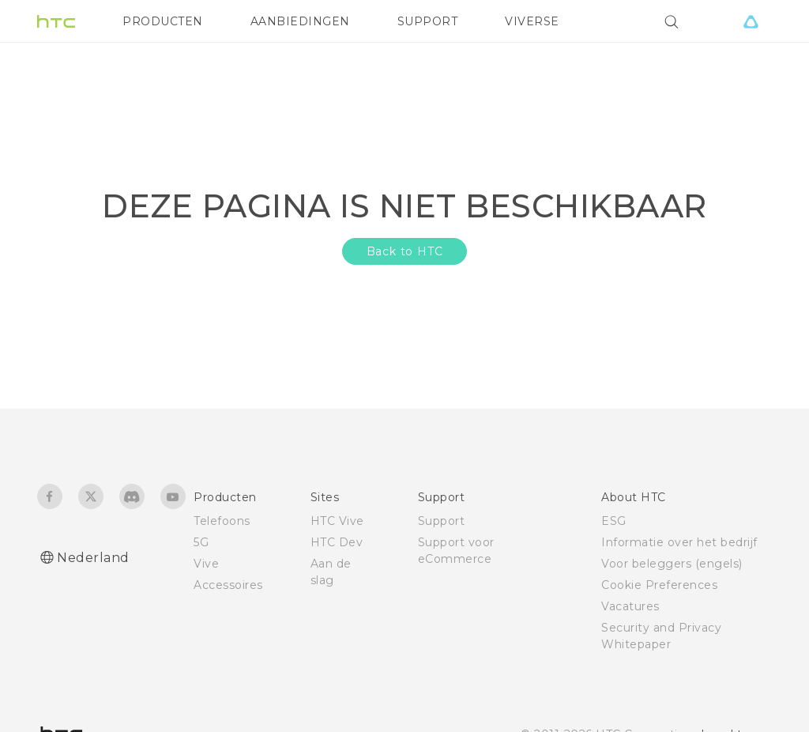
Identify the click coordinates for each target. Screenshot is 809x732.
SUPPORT (427, 21)
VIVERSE (532, 21)
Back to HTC (405, 251)
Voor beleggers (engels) (672, 564)
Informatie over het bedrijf (679, 542)
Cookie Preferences (659, 585)
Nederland (93, 557)
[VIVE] (750, 21)
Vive (206, 564)
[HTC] (56, 21)
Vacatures (630, 606)
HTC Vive (337, 521)
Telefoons (222, 521)
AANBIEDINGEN (300, 21)
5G (201, 542)
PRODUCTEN (162, 21)
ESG (614, 521)
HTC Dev (336, 542)
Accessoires (228, 585)
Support (441, 521)
